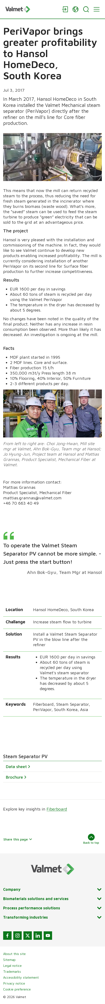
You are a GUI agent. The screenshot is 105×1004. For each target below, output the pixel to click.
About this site (14, 954)
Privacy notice (14, 983)
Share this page (17, 839)
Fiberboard (57, 808)
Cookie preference (17, 989)
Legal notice (12, 965)
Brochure (14, 777)
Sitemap (9, 960)
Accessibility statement (21, 977)
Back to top (91, 839)
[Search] (86, 9)
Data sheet (16, 766)
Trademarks (12, 971)
